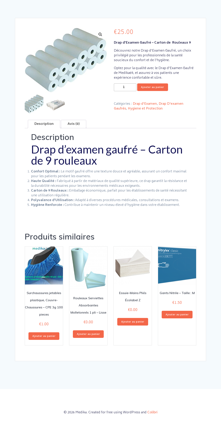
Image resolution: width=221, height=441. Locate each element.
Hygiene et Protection (145, 108)
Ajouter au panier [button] (44, 336)
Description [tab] (44, 124)
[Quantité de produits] (125, 87)
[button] (100, 34)
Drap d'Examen (145, 104)
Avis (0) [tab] (73, 124)
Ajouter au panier (152, 87)
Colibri (152, 412)
